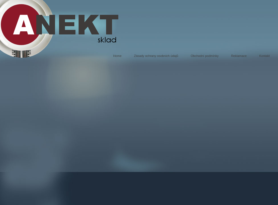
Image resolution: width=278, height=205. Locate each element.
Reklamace (239, 56)
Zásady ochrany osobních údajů (156, 56)
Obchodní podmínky (204, 56)
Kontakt (264, 56)
